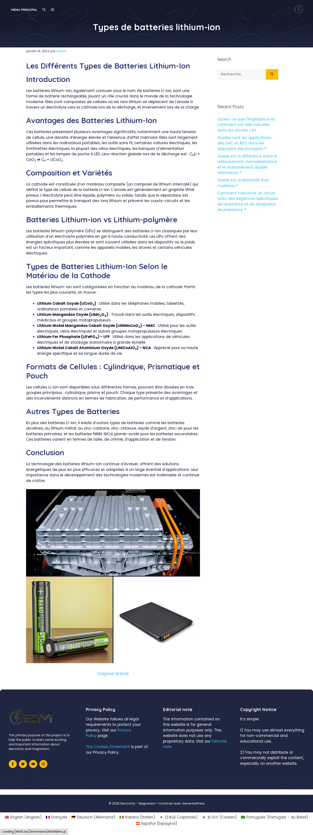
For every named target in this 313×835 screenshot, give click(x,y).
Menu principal (24, 10)
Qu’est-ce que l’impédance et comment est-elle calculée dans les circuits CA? (246, 125)
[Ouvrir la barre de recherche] (44, 9)
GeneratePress (193, 803)
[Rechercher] (272, 74)
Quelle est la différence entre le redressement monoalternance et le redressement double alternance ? (247, 165)
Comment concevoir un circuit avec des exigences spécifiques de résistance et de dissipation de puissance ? (247, 202)
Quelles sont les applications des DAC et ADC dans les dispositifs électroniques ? (244, 143)
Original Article (113, 674)
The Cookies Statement (108, 746)
